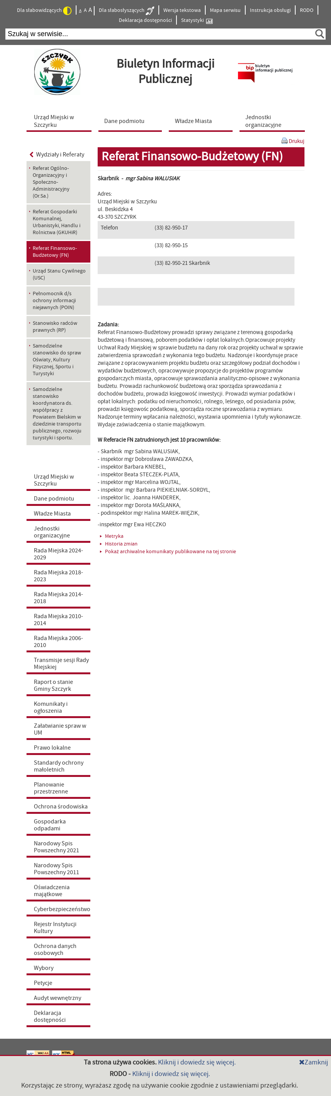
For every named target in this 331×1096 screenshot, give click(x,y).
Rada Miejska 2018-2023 (58, 576)
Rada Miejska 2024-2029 (58, 554)
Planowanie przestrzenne (51, 788)
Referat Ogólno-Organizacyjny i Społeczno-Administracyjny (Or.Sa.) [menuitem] (51, 182)
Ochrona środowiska (61, 806)
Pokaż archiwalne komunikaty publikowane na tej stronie (168, 551)
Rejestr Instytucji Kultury (55, 927)
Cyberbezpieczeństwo (62, 909)
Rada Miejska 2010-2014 (58, 619)
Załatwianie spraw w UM (60, 729)
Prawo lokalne (52, 748)
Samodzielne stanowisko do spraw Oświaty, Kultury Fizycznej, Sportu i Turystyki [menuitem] (57, 360)
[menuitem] (61, 121)
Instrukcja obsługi (270, 10)
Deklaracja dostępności (145, 20)
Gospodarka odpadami (50, 825)
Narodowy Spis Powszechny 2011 (56, 868)
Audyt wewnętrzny (57, 998)
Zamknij (313, 1062)
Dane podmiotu (54, 498)
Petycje (43, 983)
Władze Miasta (52, 513)
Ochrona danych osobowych (55, 949)
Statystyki (197, 20)
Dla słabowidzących (44, 11)
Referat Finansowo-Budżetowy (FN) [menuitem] (55, 252)
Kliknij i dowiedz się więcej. (197, 1062)
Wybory (43, 968)
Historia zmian (119, 544)
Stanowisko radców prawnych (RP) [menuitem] (55, 327)
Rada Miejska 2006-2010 (58, 641)
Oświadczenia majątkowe (52, 890)
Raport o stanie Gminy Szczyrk (53, 685)
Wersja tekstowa (182, 10)
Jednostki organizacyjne (52, 532)
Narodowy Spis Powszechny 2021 (56, 847)
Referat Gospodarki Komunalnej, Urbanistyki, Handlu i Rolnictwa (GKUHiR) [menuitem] (56, 222)
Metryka (111, 536)
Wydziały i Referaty (57, 154)
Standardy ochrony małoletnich (58, 766)
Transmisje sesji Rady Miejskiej (61, 663)
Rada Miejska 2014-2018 (58, 597)
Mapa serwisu (225, 10)
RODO (306, 10)
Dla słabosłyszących (126, 11)
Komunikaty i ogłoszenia (51, 707)
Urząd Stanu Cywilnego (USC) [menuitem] (59, 274)
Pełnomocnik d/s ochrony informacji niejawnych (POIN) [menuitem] (54, 300)
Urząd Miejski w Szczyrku (54, 480)
